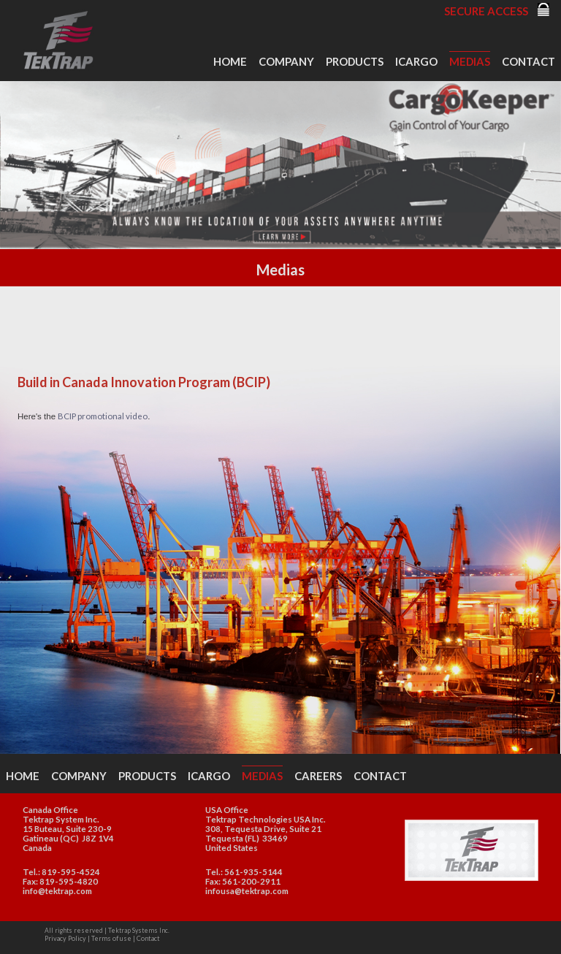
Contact (528, 61)
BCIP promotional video (103, 416)
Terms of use (111, 938)
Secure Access (486, 11)
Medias (469, 61)
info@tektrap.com (57, 891)
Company (286, 61)
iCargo (416, 61)
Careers (318, 775)
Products (354, 61)
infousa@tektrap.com (247, 891)
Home (230, 61)
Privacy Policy (65, 938)
